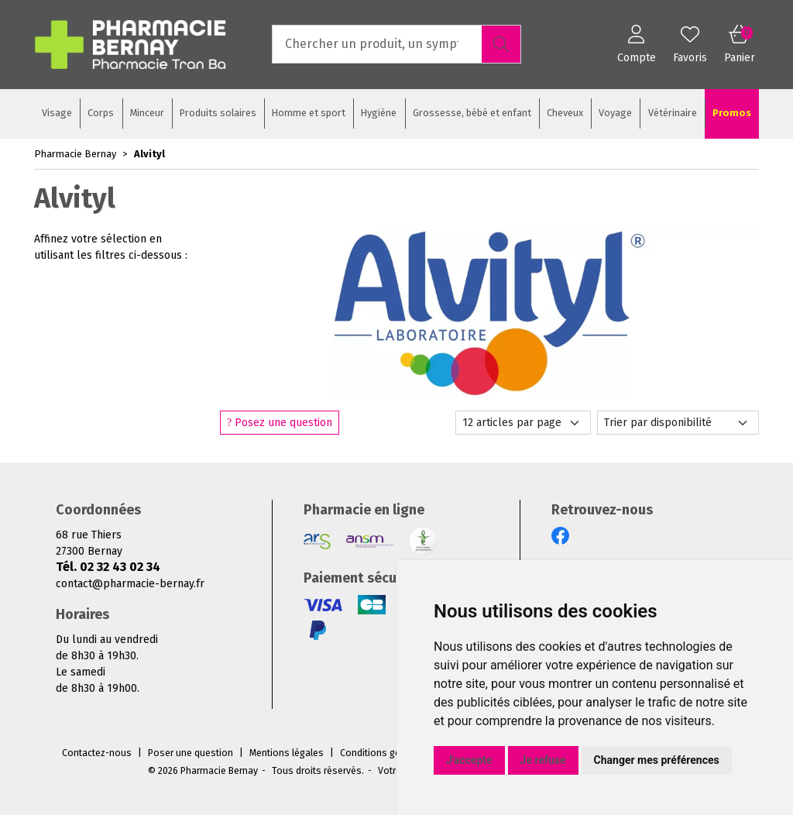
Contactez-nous (97, 753)
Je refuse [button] (543, 760)
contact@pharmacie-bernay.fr (130, 583)
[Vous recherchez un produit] (377, 44)
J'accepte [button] (469, 760)
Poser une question (190, 753)
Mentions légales (286, 753)
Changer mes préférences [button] (656, 760)
